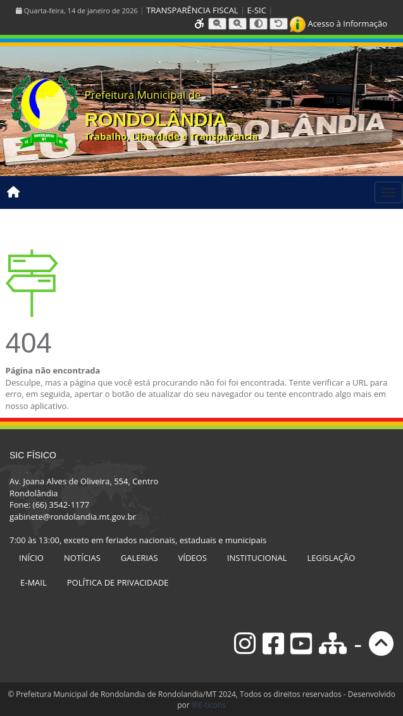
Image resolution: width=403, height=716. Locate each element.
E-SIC (256, 10)
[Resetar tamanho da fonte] (279, 24)
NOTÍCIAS (82, 557)
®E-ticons (209, 705)
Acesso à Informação (338, 23)
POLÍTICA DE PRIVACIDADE (118, 582)
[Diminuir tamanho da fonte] (217, 24)
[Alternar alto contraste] (258, 24)
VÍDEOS (192, 557)
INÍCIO (31, 557)
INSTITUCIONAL (257, 557)
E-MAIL (33, 582)
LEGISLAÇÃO (331, 557)
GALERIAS (139, 557)
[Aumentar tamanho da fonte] (237, 24)
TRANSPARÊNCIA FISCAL (192, 10)
